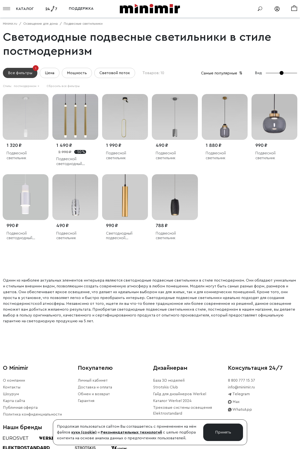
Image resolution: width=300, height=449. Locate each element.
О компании (14, 380)
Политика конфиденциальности (32, 414)
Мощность (77, 73)
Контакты (11, 387)
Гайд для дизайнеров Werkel (179, 394)
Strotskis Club (165, 387)
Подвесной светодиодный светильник (69, 161)
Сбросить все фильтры (63, 86)
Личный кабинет (93, 380)
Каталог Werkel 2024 (172, 401)
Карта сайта (14, 401)
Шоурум (11, 394)
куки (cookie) (84, 432)
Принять (223, 432)
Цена (49, 73)
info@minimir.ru (241, 387)
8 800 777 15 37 (241, 380)
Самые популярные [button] (222, 73)
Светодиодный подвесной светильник (119, 235)
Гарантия (86, 401)
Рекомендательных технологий (131, 432)
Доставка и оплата (95, 387)
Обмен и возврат (94, 394)
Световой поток (114, 73)
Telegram (239, 394)
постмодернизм (26, 86)
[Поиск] (260, 8)
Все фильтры (22, 71)
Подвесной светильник (17, 155)
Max (234, 402)
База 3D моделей (169, 380)
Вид (258, 73)
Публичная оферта (20, 408)
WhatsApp (240, 409)
